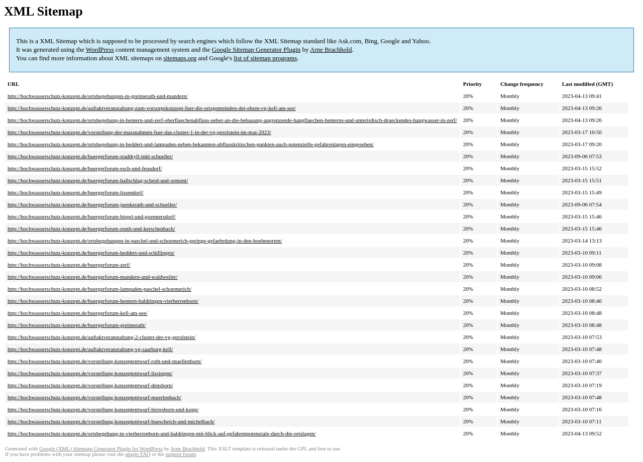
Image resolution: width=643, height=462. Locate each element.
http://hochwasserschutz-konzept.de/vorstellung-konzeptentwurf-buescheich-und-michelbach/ (111, 421)
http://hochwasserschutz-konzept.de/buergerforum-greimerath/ (77, 325)
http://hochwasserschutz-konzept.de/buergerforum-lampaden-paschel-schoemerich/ (99, 289)
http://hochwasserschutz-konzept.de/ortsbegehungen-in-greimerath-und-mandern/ (98, 96)
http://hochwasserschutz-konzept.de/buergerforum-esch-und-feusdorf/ (85, 168)
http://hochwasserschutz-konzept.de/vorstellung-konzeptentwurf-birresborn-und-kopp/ (103, 409)
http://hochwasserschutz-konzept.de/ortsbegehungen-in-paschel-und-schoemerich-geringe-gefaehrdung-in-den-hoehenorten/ (145, 241)
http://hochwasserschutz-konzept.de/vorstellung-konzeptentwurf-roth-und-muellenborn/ (104, 361)
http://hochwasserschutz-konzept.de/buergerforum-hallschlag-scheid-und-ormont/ (98, 180)
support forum (180, 454)
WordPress (100, 49)
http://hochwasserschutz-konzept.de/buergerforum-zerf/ (69, 265)
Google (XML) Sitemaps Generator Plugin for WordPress (101, 448)
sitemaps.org (179, 58)
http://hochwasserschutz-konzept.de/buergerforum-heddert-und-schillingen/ (91, 253)
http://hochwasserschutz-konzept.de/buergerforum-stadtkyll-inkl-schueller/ (90, 156)
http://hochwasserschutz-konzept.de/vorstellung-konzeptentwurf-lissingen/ (90, 373)
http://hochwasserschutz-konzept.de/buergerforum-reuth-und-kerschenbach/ (91, 228)
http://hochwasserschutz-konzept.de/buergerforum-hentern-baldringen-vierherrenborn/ (103, 301)
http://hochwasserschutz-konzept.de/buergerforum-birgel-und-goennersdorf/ (92, 216)
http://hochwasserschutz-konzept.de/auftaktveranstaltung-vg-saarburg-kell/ (90, 349)
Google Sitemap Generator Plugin (256, 49)
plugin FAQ (137, 454)
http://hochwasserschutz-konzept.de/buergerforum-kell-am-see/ (78, 313)
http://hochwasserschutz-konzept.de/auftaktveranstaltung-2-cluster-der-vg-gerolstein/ (101, 337)
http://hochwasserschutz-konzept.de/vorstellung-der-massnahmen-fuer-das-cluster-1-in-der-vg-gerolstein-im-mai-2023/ (139, 132)
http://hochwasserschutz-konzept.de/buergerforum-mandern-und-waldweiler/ (93, 277)
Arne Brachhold (331, 49)
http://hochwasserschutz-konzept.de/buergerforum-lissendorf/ (76, 192)
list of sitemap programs (265, 58)
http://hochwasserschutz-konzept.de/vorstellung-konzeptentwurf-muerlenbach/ (94, 397)
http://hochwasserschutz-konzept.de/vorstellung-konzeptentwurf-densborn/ (90, 385)
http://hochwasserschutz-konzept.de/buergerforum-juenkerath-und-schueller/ (92, 204)
